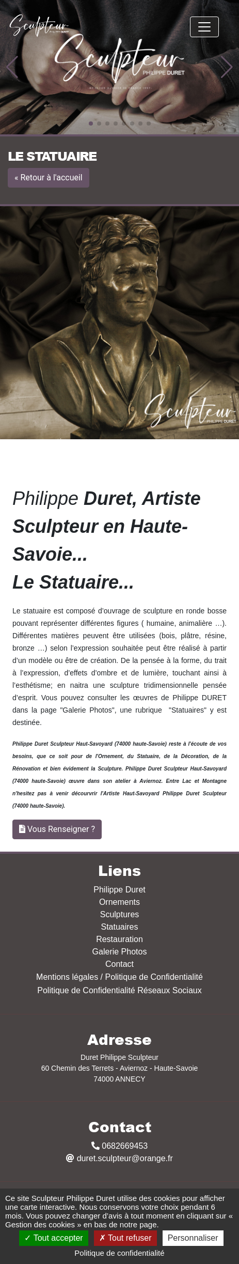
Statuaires (119, 926)
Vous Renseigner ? (61, 829)
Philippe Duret (119, 889)
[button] (12, 67)
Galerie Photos (119, 951)
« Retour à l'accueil (48, 177)
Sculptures (119, 914)
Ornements (119, 902)
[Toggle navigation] (204, 27)
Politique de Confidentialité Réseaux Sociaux (119, 990)
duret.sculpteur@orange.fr (119, 1158)
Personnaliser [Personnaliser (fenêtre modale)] (193, 1238)
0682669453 (119, 1146)
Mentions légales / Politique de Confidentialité (119, 977)
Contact (119, 964)
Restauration (119, 939)
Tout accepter (53, 1238)
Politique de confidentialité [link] (119, 1252)
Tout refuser (125, 1238)
